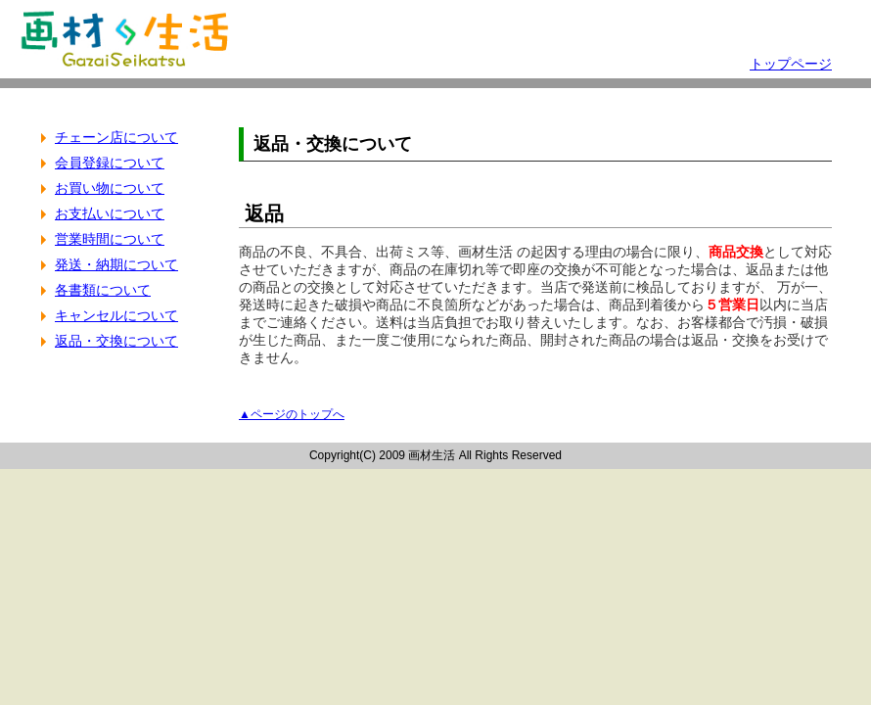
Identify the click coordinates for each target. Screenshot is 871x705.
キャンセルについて (116, 315)
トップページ (791, 63)
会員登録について (109, 162)
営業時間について (109, 239)
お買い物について (109, 188)
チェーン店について (116, 137)
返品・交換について (116, 341)
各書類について (103, 290)
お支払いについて (109, 213)
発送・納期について (116, 264)
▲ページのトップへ (291, 414)
